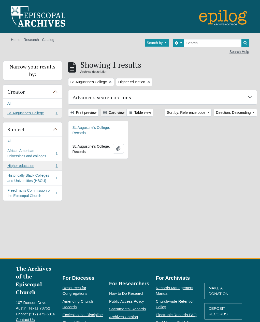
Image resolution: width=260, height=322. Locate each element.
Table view (140, 112)
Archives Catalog (123, 317)
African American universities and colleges (32, 153)
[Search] (213, 43)
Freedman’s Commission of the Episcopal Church (32, 193)
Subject (16, 129)
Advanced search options (102, 97)
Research (31, 40)
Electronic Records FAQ (176, 315)
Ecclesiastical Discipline (83, 315)
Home (15, 40)
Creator (16, 91)
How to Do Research (126, 293)
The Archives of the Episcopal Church (33, 280)
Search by (155, 43)
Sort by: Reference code (186, 112)
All (9, 103)
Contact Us (25, 319)
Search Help (239, 52)
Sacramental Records (127, 309)
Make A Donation (218, 291)
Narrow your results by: (32, 70)
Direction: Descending (234, 112)
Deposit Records (218, 311)
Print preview (83, 112)
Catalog (48, 40)
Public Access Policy (126, 301)
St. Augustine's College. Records (91, 130)
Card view (113, 112)
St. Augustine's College (32, 114)
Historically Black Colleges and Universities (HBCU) (32, 178)
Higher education (32, 166)
